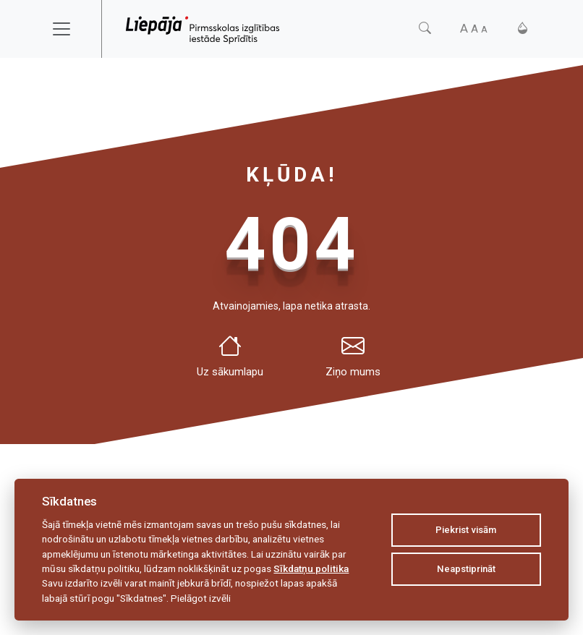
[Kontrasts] (522, 29)
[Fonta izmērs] (474, 29)
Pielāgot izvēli (201, 598)
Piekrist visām (465, 529)
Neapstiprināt (466, 568)
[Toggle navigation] (71, 29)
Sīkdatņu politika (311, 568)
